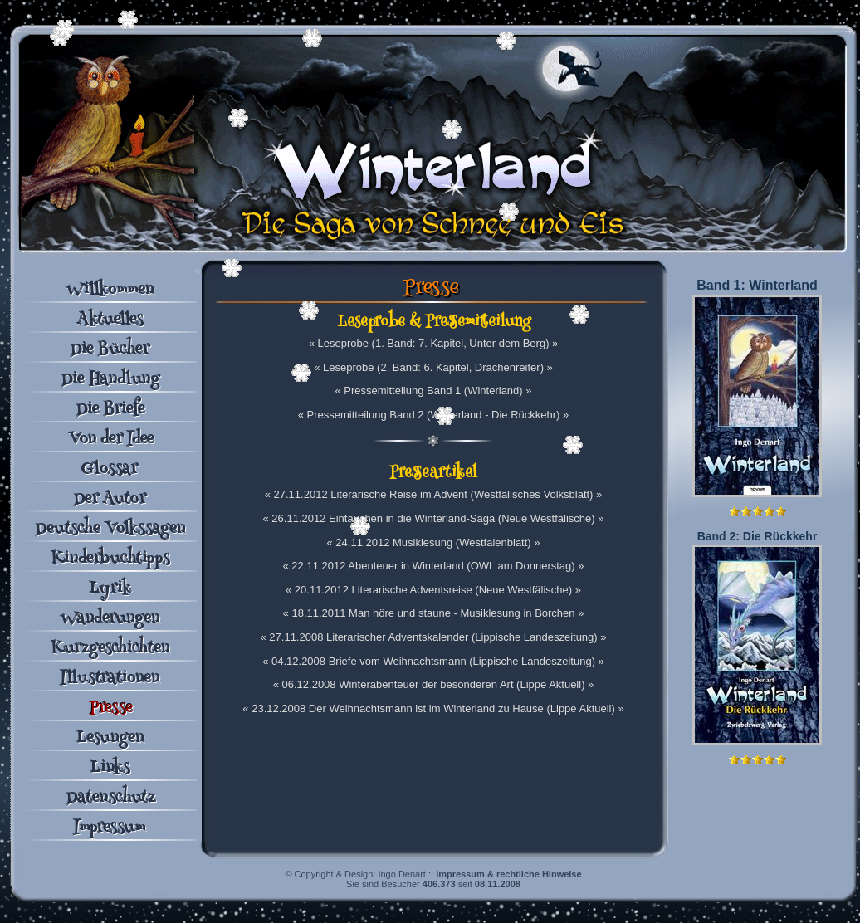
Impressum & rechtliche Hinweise (508, 874)
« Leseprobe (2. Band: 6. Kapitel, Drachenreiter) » (433, 367)
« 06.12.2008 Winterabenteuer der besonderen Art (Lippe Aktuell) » (433, 684)
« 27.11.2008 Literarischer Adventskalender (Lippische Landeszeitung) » (434, 637)
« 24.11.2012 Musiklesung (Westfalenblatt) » (433, 542)
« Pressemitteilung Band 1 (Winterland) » (433, 390)
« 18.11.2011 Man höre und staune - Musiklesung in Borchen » (433, 613)
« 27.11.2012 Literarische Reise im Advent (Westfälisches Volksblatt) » (434, 494)
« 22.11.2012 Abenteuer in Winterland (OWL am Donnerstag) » (433, 565)
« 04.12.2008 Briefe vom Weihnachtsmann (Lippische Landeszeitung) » (433, 661)
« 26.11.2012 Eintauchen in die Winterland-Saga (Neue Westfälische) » (433, 518)
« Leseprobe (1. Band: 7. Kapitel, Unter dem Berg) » (434, 343)
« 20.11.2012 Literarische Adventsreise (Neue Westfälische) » (433, 590)
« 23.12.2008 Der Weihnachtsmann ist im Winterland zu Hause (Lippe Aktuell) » (432, 708)
